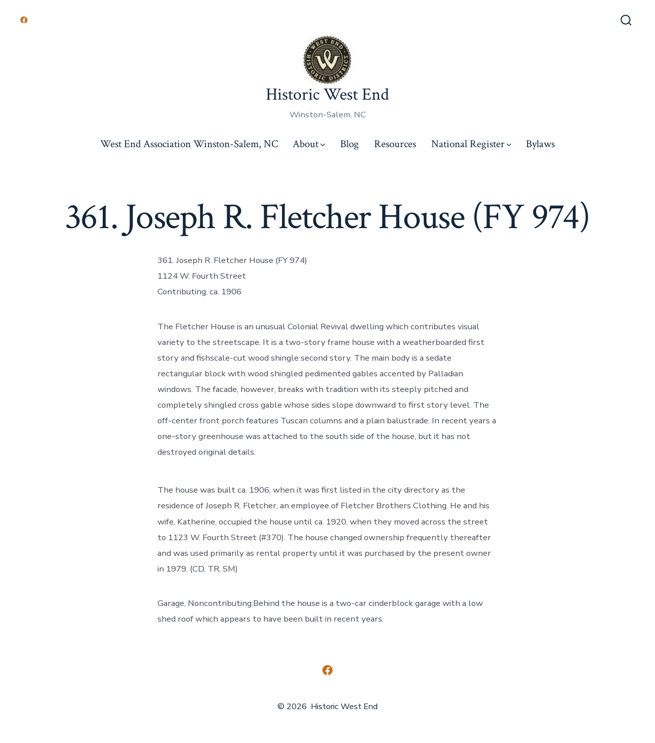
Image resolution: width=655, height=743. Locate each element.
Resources (395, 144)
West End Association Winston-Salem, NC (189, 144)
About (309, 144)
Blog (349, 144)
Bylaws (540, 144)
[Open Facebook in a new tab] (24, 20)
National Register (471, 144)
